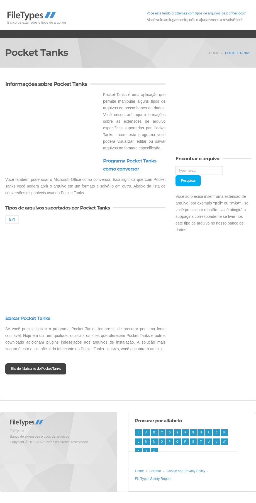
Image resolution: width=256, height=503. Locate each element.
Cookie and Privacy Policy (186, 471)
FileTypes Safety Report (153, 479)
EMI (12, 219)
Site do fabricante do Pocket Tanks (36, 368)
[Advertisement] (52, 130)
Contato (155, 471)
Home (214, 53)
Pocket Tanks (237, 53)
